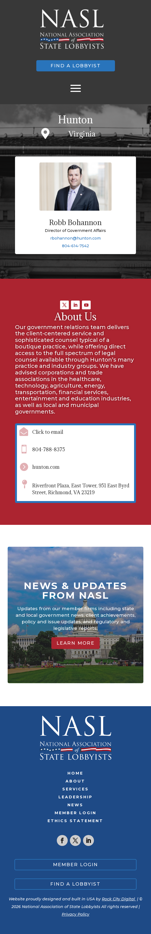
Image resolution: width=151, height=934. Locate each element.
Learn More (75, 643)
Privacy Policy (75, 914)
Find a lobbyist (76, 65)
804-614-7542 (75, 245)
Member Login (75, 812)
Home (75, 773)
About (75, 781)
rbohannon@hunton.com (75, 238)
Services (75, 789)
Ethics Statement (75, 820)
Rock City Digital (119, 899)
